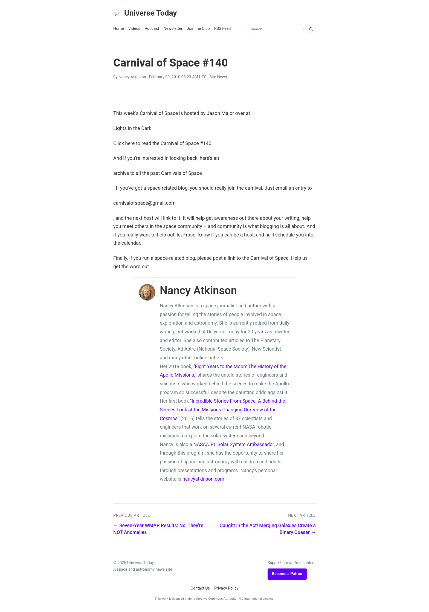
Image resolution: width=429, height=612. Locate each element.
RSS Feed (222, 30)
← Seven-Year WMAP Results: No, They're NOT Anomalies (158, 531)
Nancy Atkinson (132, 79)
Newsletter (173, 30)
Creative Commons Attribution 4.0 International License (234, 600)
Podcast (152, 30)
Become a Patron (287, 575)
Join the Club (198, 30)
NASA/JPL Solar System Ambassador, (234, 446)
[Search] (311, 31)
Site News (218, 79)
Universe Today (148, 14)
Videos (134, 30)
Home (118, 30)
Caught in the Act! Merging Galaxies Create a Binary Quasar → (268, 531)
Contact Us (200, 590)
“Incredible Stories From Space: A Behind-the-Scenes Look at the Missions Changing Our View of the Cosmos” (223, 411)
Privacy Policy (226, 590)
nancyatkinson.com (203, 481)
